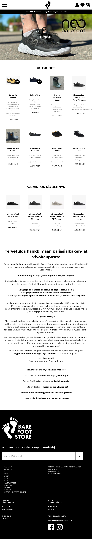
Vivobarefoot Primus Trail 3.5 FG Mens (35, 216)
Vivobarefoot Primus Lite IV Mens (79, 216)
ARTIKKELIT (8, 487)
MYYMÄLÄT (8, 467)
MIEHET (6, 474)
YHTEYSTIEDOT (54, 471)
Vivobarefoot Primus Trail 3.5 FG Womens (57, 216)
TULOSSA (7, 490)
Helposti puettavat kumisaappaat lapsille (12, 158)
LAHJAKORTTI (9, 485)
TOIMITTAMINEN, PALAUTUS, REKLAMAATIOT (64, 467)
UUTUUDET (46, 68)
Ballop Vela (35, 95)
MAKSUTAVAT (53, 469)
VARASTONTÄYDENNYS (46, 187)
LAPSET (6, 478)
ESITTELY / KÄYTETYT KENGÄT (15, 492)
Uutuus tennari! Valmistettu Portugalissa (79, 158)
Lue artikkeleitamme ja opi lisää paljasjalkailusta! (46, 12)
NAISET (6, 476)
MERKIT (6, 481)
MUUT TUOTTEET (10, 483)
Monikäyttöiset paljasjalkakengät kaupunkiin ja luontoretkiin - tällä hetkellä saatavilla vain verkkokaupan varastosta (13, 108)
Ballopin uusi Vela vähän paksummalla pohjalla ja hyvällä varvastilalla (35, 104)
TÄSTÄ (69, 520)
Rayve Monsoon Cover (57, 97)
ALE (5, 471)
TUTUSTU (46, 37)
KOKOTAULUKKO (54, 474)
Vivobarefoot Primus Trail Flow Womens (79, 97)
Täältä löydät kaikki (46, 375)
